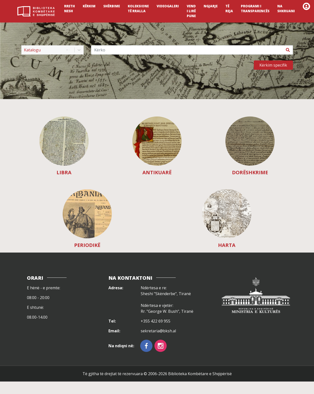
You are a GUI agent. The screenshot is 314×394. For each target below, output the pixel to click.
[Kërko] (187, 50)
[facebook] (146, 346)
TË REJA (229, 8)
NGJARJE (211, 6)
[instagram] (160, 346)
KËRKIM (89, 6)
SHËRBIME (111, 6)
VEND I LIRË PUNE (191, 11)
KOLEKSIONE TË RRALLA (138, 8)
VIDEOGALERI (168, 6)
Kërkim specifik (273, 65)
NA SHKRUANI (286, 8)
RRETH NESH (69, 8)
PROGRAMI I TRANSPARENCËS (255, 8)
